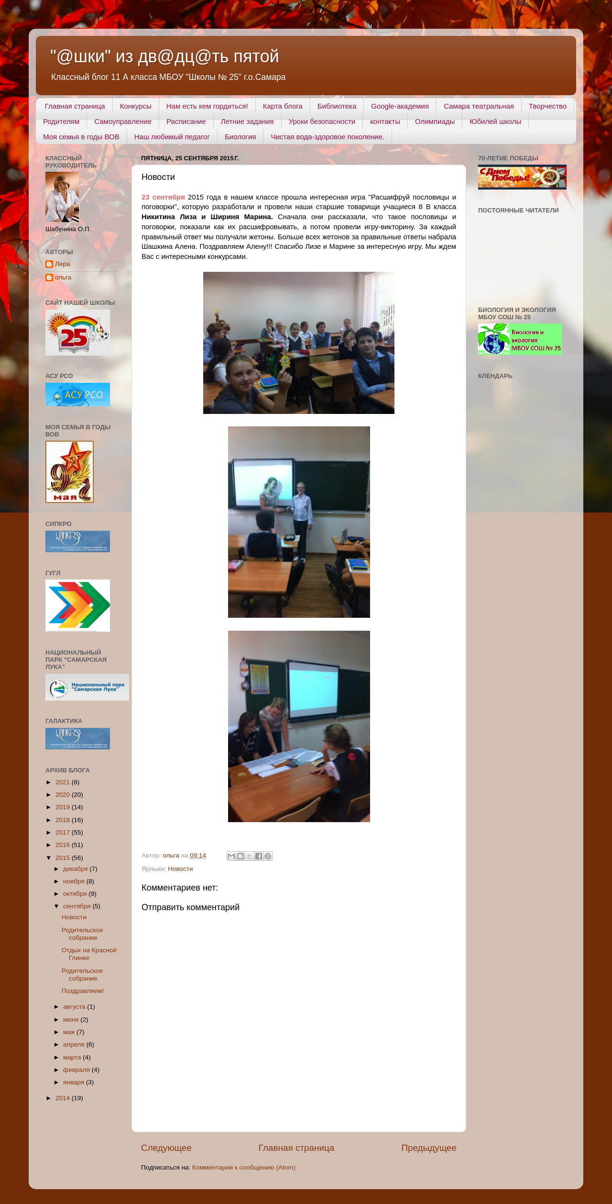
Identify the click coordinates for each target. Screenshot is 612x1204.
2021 (63, 782)
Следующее (166, 1148)
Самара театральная (479, 106)
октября (75, 893)
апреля (74, 1044)
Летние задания (247, 121)
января (74, 1082)
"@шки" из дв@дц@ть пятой (164, 56)
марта (73, 1057)
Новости (180, 868)
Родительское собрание (82, 933)
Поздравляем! (83, 990)
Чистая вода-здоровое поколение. (327, 137)
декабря (76, 868)
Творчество (548, 106)
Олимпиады (435, 121)
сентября (77, 906)
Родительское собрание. (82, 974)
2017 (63, 832)
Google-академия (400, 106)
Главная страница (75, 106)
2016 (63, 844)
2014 (63, 1098)
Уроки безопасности (322, 121)
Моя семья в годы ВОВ (81, 137)
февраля (77, 1069)
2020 (63, 794)
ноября (74, 881)
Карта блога (283, 106)
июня (71, 1019)
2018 (63, 820)
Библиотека (337, 106)
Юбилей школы (495, 121)
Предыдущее (429, 1148)
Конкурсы (136, 106)
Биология (240, 137)
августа (75, 1006)
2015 (63, 857)
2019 (63, 807)
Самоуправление (123, 121)
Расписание (186, 121)
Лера (62, 264)
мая (69, 1032)
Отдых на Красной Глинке (89, 954)
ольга (63, 277)
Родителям (61, 121)
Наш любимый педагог (172, 137)
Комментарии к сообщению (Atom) (243, 1167)
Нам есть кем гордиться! (207, 106)
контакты (385, 121)
